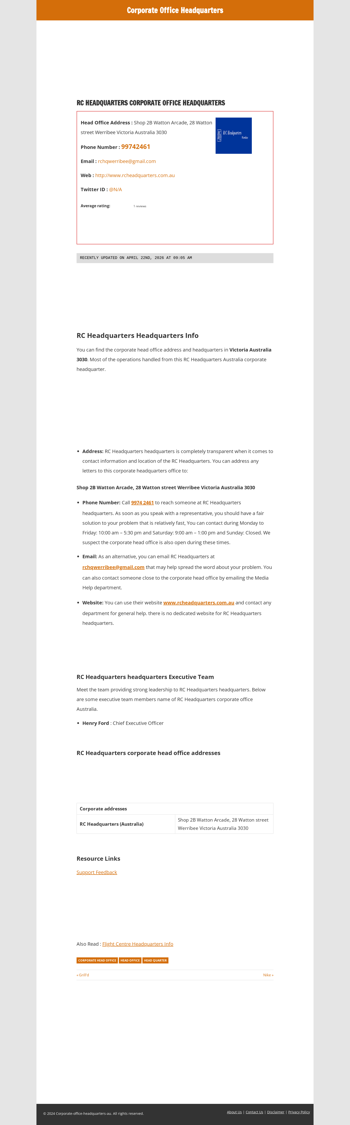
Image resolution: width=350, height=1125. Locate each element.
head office (130, 960)
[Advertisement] (175, 62)
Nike (267, 974)
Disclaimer (275, 1112)
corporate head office (97, 960)
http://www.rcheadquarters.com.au (135, 175)
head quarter (155, 960)
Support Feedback (97, 872)
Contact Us (254, 1112)
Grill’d (84, 974)
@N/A (115, 189)
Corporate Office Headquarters (175, 10)
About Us (234, 1112)
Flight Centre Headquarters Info (137, 944)
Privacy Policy (299, 1112)
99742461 (135, 146)
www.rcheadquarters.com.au (198, 602)
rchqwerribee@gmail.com (127, 161)
